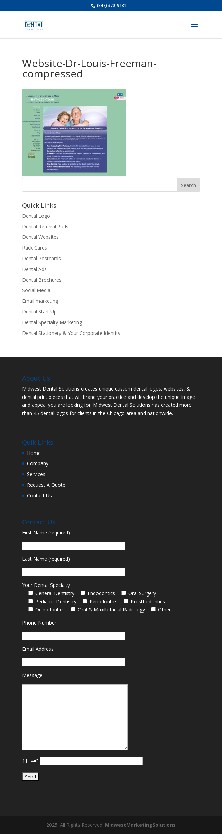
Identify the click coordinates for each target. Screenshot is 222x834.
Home (34, 453)
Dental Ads (34, 269)
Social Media (36, 290)
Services (36, 474)
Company (37, 463)
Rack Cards (34, 247)
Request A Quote (46, 484)
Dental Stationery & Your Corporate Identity (71, 333)
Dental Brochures (42, 280)
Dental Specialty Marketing (52, 322)
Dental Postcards (41, 258)
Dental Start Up (39, 311)
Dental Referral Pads (45, 226)
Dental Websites (40, 237)
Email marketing (40, 301)
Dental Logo (36, 216)
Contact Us (39, 495)
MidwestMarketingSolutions (140, 825)
